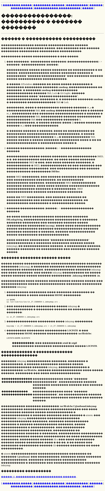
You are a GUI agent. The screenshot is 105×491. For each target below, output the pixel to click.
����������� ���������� (57, 8)
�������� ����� (17, 5)
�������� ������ (48, 5)
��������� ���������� (26, 473)
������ (96, 5)
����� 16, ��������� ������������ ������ (38, 479)
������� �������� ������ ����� (36, 257)
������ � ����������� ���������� (48, 39)
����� (87, 8)
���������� (77, 5)
